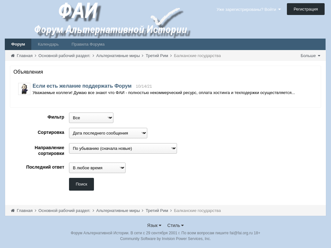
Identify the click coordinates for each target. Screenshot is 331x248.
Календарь (48, 44)
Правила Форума (88, 44)
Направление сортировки (49, 150)
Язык (154, 225)
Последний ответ (45, 167)
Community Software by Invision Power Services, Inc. (165, 239)
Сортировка (51, 132)
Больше (310, 55)
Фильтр (56, 117)
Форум (18, 44)
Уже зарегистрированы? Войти (249, 9)
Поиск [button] (81, 184)
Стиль (175, 225)
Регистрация (306, 9)
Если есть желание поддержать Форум (82, 86)
